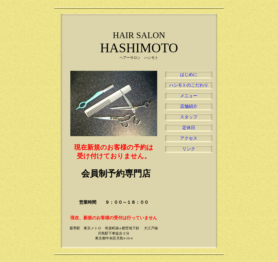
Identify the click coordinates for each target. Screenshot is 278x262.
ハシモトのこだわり (188, 85)
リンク (188, 149)
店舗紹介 (188, 106)
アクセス (188, 138)
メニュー (188, 95)
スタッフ (188, 117)
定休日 (188, 127)
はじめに (188, 74)
